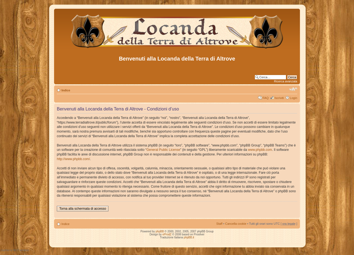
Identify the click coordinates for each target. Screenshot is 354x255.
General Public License (163, 150)
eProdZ (167, 234)
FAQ (265, 98)
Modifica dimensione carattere (293, 89)
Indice (65, 90)
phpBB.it (189, 237)
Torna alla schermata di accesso (82, 209)
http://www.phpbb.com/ (73, 159)
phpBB (160, 231)
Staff (219, 223)
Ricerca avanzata (285, 81)
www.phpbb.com (260, 150)
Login (293, 98)
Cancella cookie (235, 223)
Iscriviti (279, 98)
